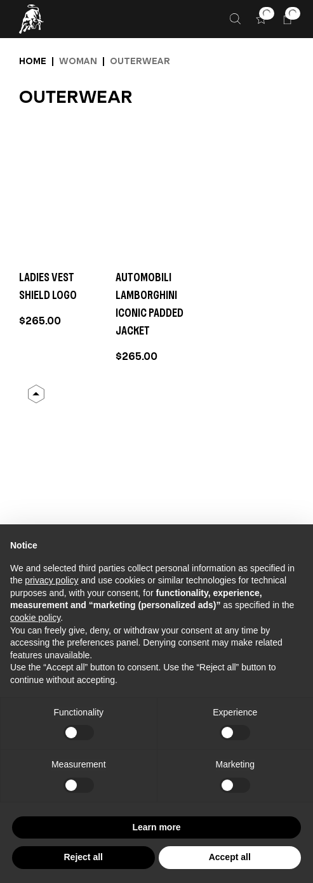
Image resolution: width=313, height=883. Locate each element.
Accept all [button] (230, 857)
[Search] (235, 19)
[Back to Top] (36, 394)
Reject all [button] (83, 857)
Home (32, 61)
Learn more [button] (156, 827)
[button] (261, 19)
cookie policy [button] (35, 618)
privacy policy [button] (51, 580)
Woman (78, 61)
